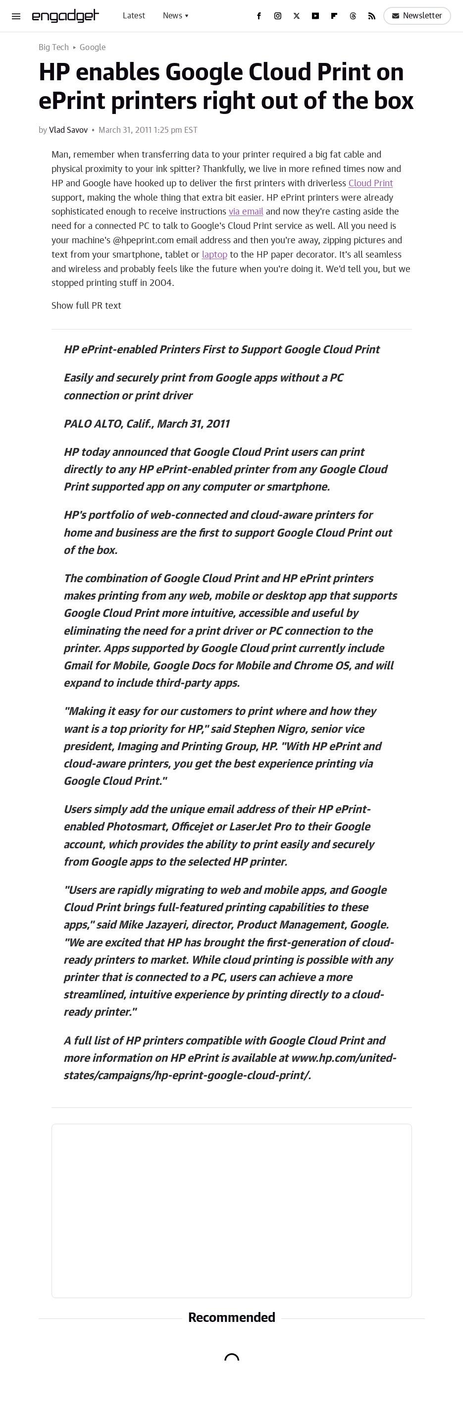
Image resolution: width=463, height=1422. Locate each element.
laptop (214, 255)
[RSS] (371, 15)
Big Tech (54, 48)
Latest (134, 16)
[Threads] (353, 15)
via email (246, 212)
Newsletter (417, 16)
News (172, 16)
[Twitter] (296, 15)
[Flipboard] (334, 15)
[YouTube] (315, 15)
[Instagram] (277, 15)
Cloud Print (371, 183)
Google (92, 48)
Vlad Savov (68, 130)
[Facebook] (259, 15)
